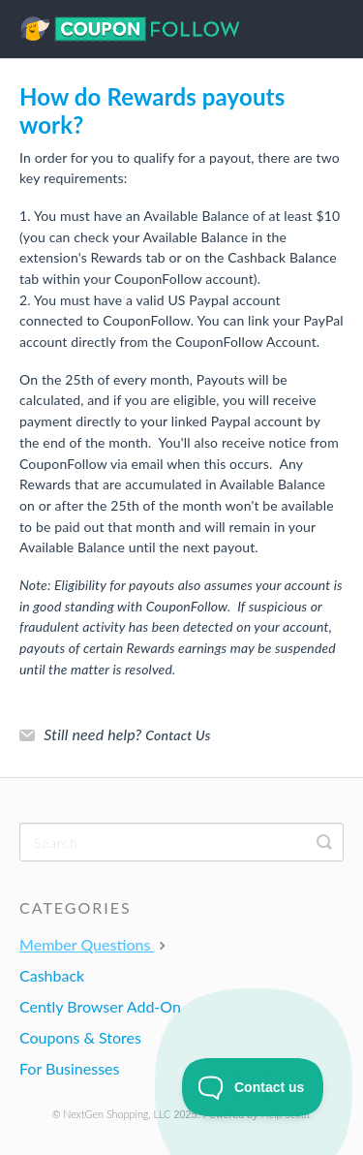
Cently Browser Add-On (100, 1006)
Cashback (51, 975)
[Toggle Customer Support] (253, 1087)
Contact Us (177, 735)
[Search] (181, 842)
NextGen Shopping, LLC (116, 1114)
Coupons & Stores (80, 1037)
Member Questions (94, 944)
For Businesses (69, 1068)
